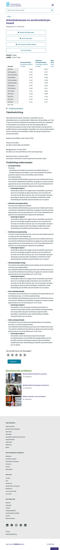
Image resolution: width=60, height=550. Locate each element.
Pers (7, 481)
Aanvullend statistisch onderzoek (15, 437)
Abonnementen (10, 518)
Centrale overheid (11, 459)
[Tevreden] (21, 355)
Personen (8, 464)
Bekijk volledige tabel (26, 32)
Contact (8, 478)
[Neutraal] (16, 355)
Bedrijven (8, 456)
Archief (8, 516)
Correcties (9, 494)
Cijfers (9, 16)
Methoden (9, 445)
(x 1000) (26, 64)
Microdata (8, 434)
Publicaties (9, 442)
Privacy (8, 466)
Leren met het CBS (11, 491)
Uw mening (54, 549)
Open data (9, 431)
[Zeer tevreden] (25, 355)
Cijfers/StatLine (10, 426)
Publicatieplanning (11, 534)
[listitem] (7, 525)
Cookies (8, 508)
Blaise (7, 447)
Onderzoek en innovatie (13, 486)
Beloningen (9, 469)
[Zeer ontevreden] (8, 355)
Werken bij (9, 488)
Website (8, 502)
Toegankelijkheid (11, 510)
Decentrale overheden (12, 461)
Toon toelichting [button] (26, 50)
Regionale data (10, 439)
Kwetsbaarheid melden (12, 513)
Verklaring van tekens (16, 108)
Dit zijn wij (9, 483)
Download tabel (26, 38)
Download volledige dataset (26, 44)
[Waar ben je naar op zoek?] (30, 10)
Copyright (8, 505)
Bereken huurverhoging (13, 429)
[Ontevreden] (12, 355)
